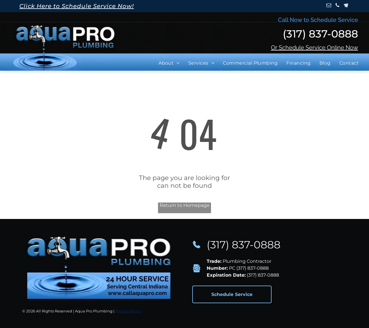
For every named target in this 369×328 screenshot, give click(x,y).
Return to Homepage (185, 205)
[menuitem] (170, 63)
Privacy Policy (128, 311)
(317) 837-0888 (243, 244)
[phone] (337, 6)
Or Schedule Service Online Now (314, 47)
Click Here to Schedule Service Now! (76, 6)
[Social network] (346, 6)
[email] (328, 6)
